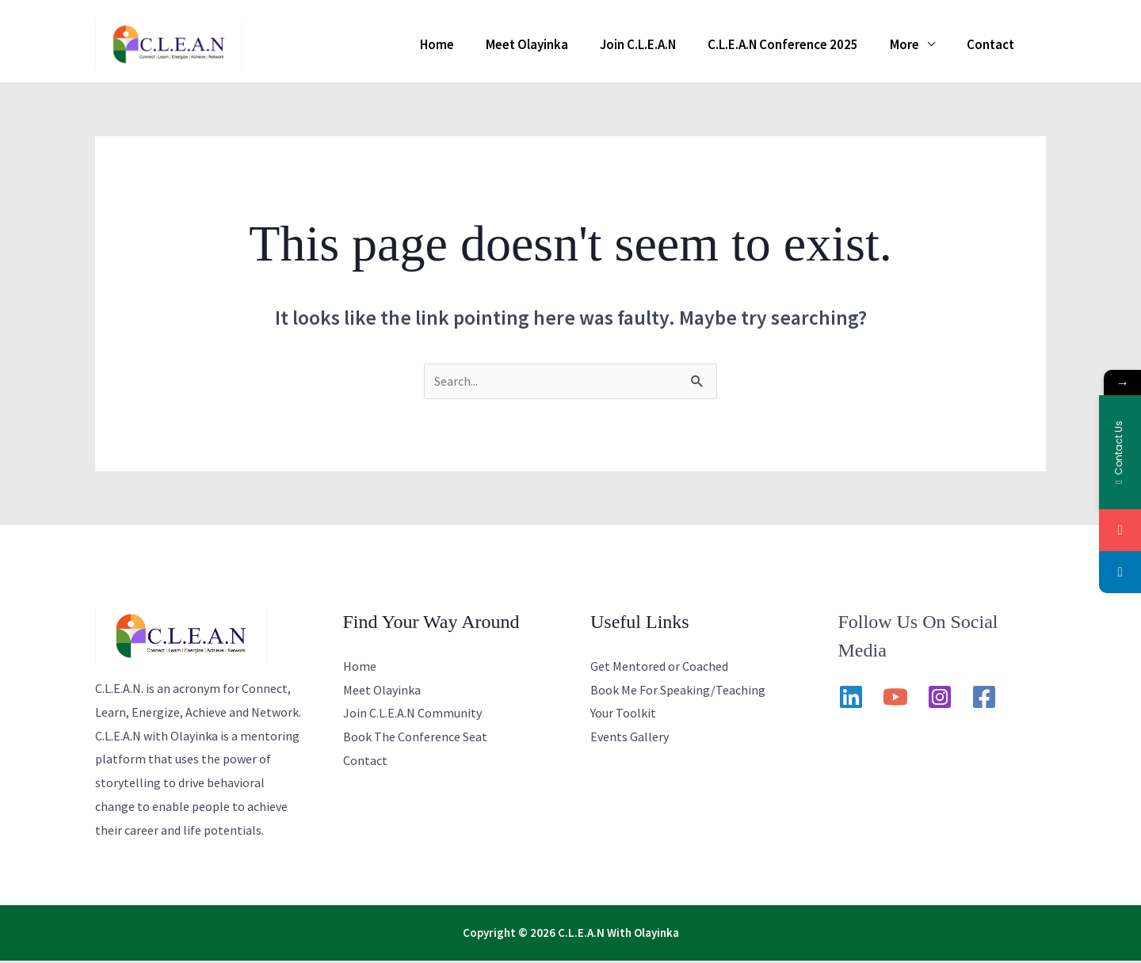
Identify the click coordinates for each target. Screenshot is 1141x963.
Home (489, 44)
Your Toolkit (623, 715)
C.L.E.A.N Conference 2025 (806, 44)
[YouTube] (895, 699)
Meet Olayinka (570, 44)
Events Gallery (629, 739)
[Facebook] (984, 699)
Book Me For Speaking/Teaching (677, 692)
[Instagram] (939, 699)
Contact (995, 44)
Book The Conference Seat (415, 739)
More (918, 44)
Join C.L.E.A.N (671, 44)
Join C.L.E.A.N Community (412, 715)
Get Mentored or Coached (659, 668)
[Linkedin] (851, 699)
